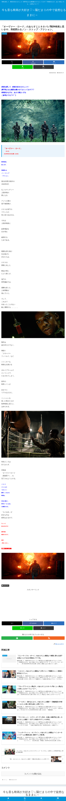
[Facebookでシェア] (33, 62)
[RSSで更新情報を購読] (49, 638)
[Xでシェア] (12, 62)
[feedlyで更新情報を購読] (17, 638)
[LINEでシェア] (22, 67)
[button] (43, 67)
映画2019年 (5, 585)
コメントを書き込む (33, 774)
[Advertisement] (33, 79)
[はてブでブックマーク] (54, 62)
